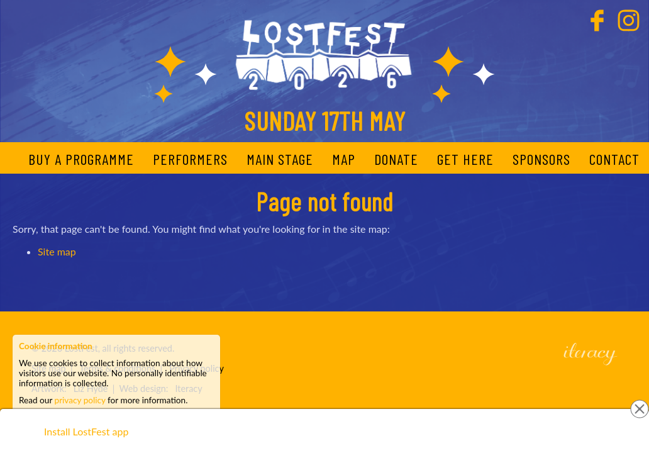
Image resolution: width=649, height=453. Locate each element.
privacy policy (80, 400)
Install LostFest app (86, 431)
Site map (57, 251)
